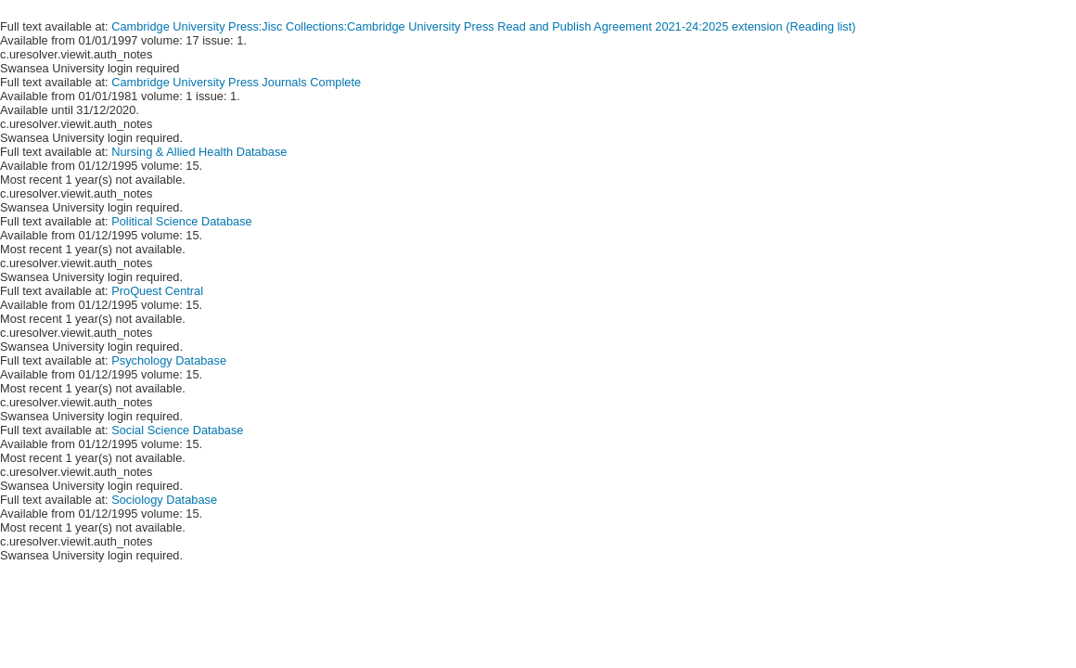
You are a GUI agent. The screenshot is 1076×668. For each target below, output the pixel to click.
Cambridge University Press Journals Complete (236, 82)
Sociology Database (164, 500)
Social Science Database (177, 430)
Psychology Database (168, 360)
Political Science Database (181, 221)
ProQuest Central (157, 291)
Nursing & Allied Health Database (199, 152)
